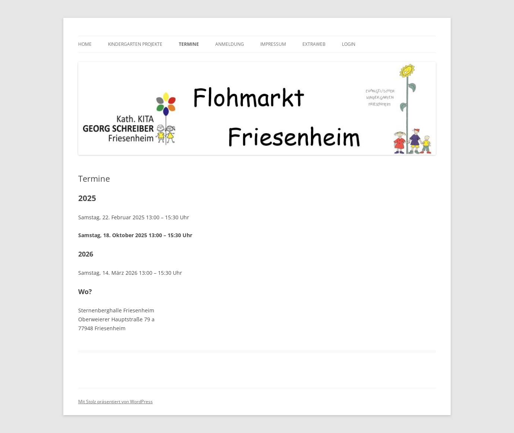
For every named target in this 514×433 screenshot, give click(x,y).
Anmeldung (229, 44)
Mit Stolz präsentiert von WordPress (115, 401)
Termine (189, 44)
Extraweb (314, 44)
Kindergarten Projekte (135, 44)
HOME (85, 44)
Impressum (273, 44)
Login (348, 44)
